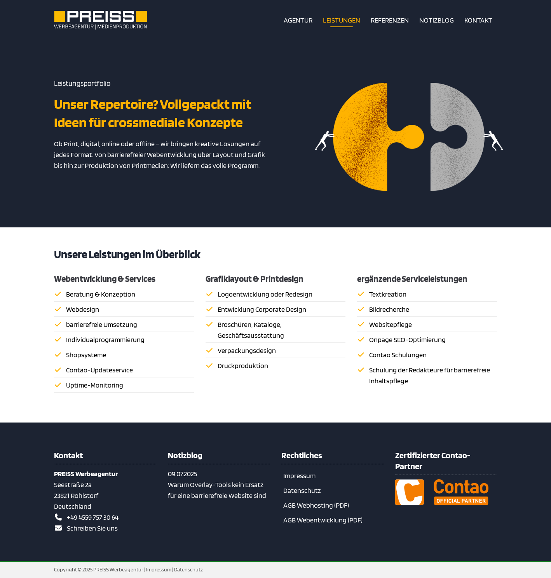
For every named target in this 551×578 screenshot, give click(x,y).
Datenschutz (302, 490)
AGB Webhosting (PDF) (316, 505)
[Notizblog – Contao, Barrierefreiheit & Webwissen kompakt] (437, 20)
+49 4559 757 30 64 (93, 517)
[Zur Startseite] (100, 20)
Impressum (299, 475)
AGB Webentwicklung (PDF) (323, 520)
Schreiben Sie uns (92, 528)
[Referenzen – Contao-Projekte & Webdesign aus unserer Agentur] (389, 20)
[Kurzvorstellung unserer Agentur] (298, 20)
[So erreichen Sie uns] (478, 20)
